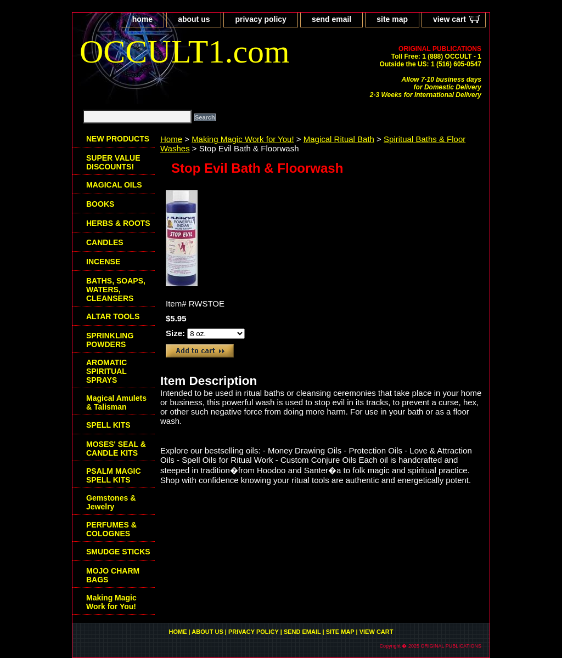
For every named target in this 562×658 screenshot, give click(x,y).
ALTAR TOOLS (112, 316)
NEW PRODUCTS (117, 138)
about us (194, 19)
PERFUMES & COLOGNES (111, 529)
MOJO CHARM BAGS (112, 575)
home (142, 19)
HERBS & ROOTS (118, 223)
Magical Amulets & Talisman (116, 402)
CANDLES (104, 242)
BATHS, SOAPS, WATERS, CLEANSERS (115, 289)
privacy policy (260, 19)
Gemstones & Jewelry (111, 502)
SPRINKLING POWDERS (109, 340)
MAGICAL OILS (114, 184)
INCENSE (103, 261)
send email (331, 19)
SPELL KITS (108, 425)
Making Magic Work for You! (243, 139)
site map (392, 19)
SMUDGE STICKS (118, 551)
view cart (449, 19)
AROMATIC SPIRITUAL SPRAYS (106, 371)
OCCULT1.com (185, 51)
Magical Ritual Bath (339, 139)
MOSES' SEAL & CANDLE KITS (116, 448)
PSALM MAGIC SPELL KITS (113, 475)
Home (171, 139)
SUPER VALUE (113, 162)
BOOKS (100, 204)
